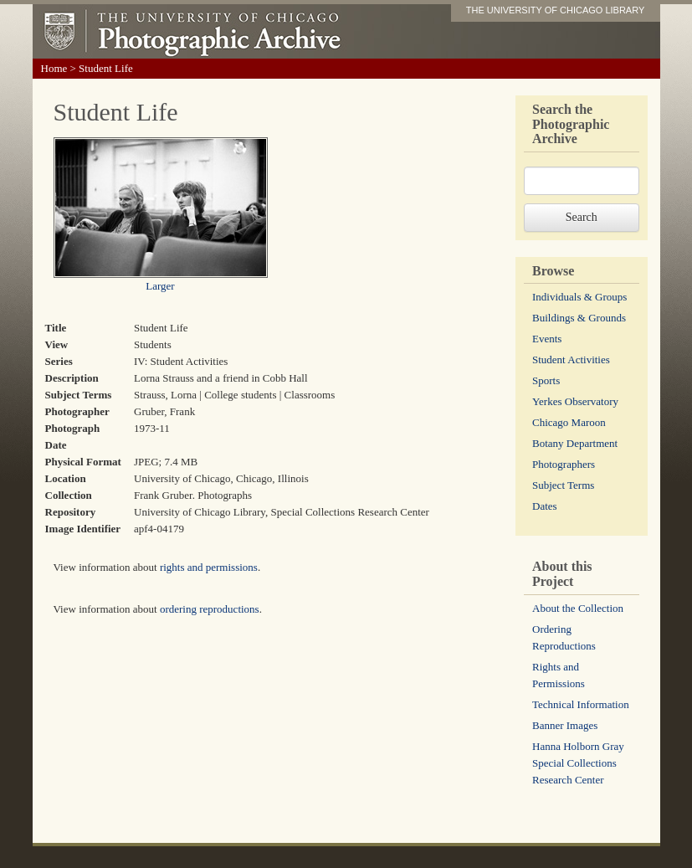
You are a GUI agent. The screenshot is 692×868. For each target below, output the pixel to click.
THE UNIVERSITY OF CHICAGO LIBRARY (555, 10)
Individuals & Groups (579, 296)
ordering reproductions (209, 609)
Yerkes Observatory (575, 401)
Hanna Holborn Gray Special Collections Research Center (578, 763)
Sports (546, 380)
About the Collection (577, 608)
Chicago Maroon (569, 422)
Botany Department (575, 443)
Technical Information (580, 704)
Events (546, 338)
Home (54, 68)
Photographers (563, 464)
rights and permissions (209, 567)
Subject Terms (563, 485)
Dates (544, 506)
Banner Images (564, 725)
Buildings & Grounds (579, 317)
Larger (160, 286)
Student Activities (571, 359)
